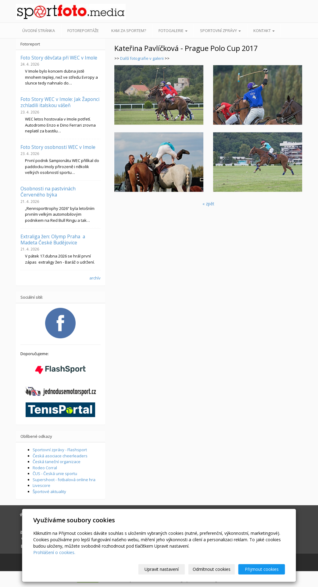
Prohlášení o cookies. (54, 552)
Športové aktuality (49, 491)
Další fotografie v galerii (142, 58)
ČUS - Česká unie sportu (55, 473)
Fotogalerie (173, 30)
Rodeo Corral (45, 467)
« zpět (208, 204)
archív (95, 278)
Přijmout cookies (262, 569)
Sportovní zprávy (220, 30)
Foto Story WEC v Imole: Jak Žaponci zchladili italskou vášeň (59, 102)
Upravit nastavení (162, 569)
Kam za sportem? (128, 30)
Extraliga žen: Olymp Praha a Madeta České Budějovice (52, 239)
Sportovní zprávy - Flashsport (60, 449)
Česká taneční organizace (56, 461)
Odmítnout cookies (211, 569)
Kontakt (264, 30)
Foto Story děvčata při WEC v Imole (58, 57)
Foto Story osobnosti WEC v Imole (57, 147)
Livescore (41, 485)
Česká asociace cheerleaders (60, 456)
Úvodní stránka (38, 30)
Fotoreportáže (83, 30)
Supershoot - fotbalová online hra (64, 479)
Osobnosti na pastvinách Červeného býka (48, 191)
